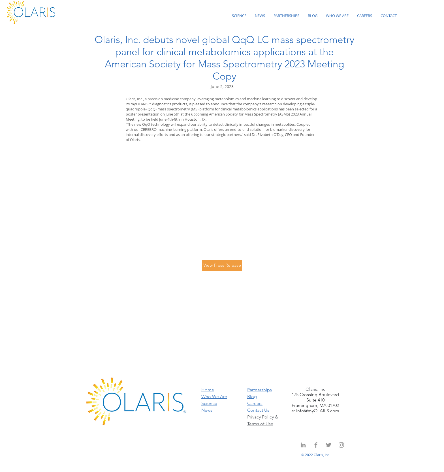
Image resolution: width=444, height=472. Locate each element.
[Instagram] (341, 444)
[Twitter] (328, 444)
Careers (254, 403)
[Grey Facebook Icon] (315, 444)
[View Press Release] (222, 265)
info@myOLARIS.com (317, 410)
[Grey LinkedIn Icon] (303, 444)
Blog (252, 396)
